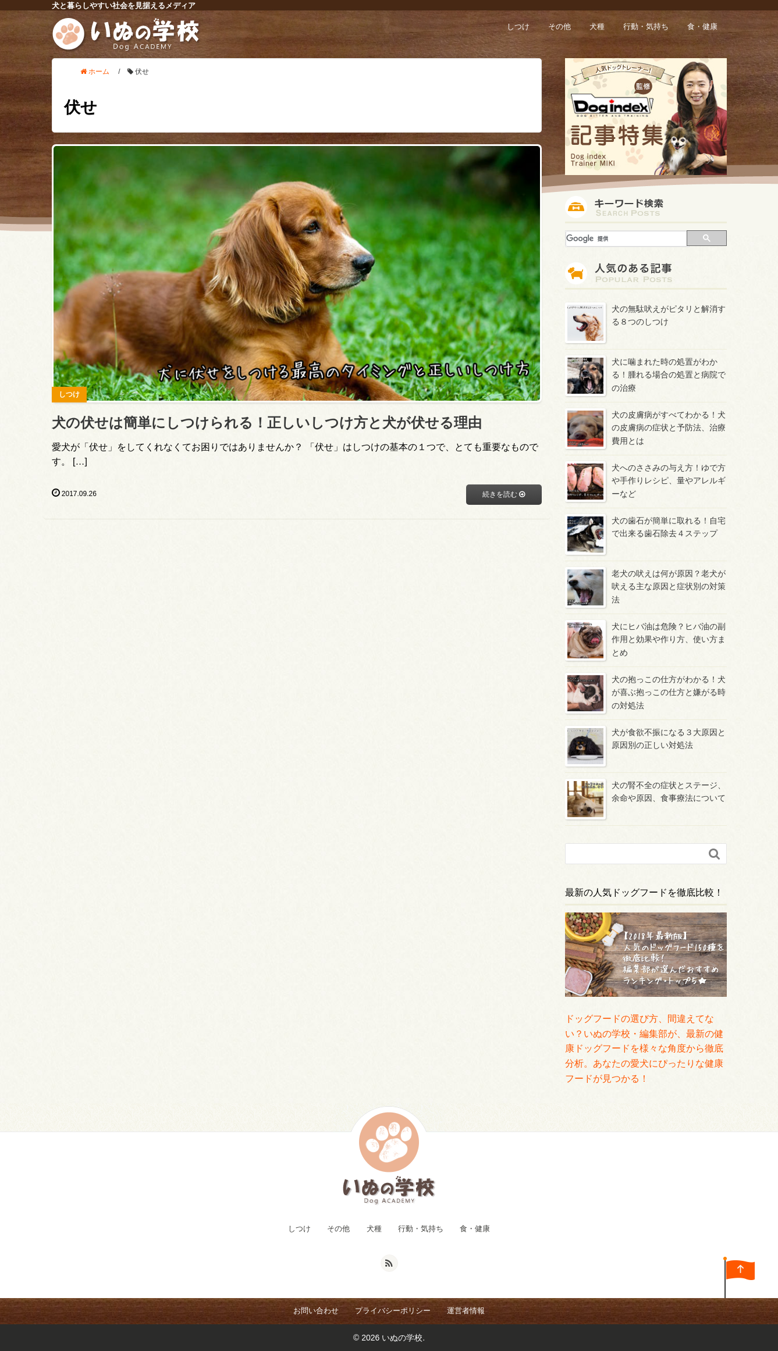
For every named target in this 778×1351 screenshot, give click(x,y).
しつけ (518, 26)
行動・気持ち (646, 26)
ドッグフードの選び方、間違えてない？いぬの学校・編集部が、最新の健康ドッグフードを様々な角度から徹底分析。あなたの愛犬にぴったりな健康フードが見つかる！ (644, 1048)
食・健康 (702, 26)
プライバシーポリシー (393, 1310)
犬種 (597, 26)
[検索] (627, 239)
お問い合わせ (316, 1310)
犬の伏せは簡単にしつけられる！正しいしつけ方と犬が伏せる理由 (267, 422)
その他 (559, 26)
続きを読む (503, 494)
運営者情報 (466, 1310)
